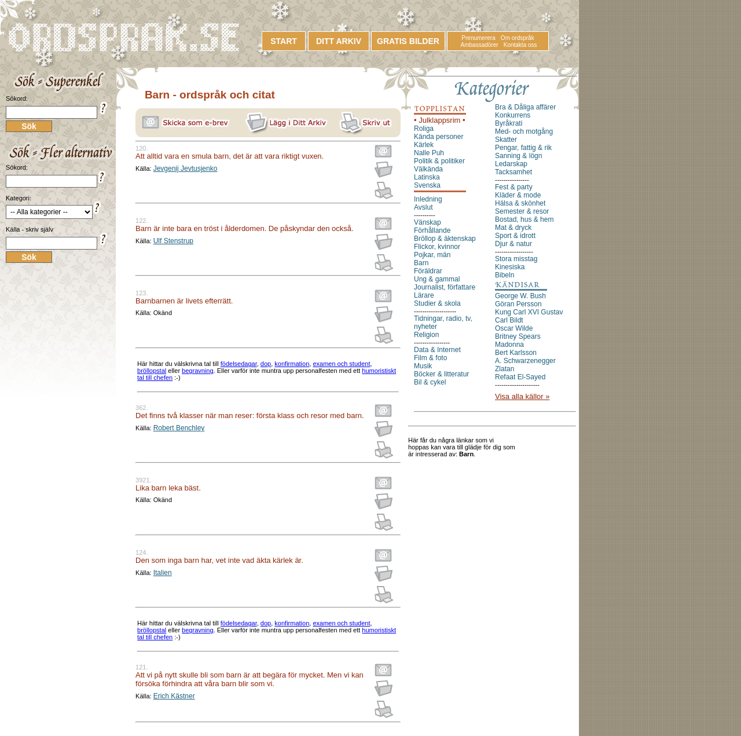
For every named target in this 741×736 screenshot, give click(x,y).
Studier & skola (437, 303)
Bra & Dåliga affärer (525, 107)
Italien (162, 573)
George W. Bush (520, 296)
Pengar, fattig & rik (523, 148)
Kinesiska (509, 267)
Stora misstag (516, 259)
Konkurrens (512, 115)
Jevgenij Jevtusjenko (185, 168)
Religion (426, 335)
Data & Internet (437, 350)
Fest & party (514, 187)
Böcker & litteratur (441, 374)
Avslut (423, 207)
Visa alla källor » (522, 396)
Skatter (506, 140)
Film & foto (430, 358)
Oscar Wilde (514, 328)
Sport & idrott (515, 236)
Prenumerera (478, 38)
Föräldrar (428, 271)
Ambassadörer (479, 45)
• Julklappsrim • (439, 120)
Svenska (427, 185)
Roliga (424, 129)
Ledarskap (511, 164)
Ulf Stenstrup (173, 241)
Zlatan (504, 369)
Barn (421, 263)
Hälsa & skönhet (520, 203)
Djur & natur (513, 244)
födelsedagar (239, 363)
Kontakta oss (520, 45)
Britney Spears (518, 336)
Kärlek (424, 145)
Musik (423, 366)
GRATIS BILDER (408, 41)
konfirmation (291, 363)
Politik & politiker (439, 161)
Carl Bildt (509, 320)
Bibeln (504, 275)
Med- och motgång (524, 131)
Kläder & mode (518, 195)
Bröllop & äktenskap (445, 239)
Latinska (427, 177)
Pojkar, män (432, 255)
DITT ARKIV (338, 41)
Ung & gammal (437, 279)
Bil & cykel (430, 382)
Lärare (424, 295)
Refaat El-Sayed (520, 377)
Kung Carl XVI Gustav (529, 312)
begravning (197, 370)
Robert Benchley (179, 428)
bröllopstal (151, 370)
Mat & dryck (513, 228)
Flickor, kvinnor (437, 247)
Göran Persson (518, 304)
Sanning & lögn (518, 156)
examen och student (341, 363)
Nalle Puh (429, 153)
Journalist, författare (444, 287)
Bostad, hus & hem (524, 219)
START (283, 41)
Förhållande (432, 230)
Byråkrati (508, 123)
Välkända (428, 169)
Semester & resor (522, 211)
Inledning (428, 199)
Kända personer (438, 137)
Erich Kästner (174, 696)
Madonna (509, 344)
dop (266, 363)
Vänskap (427, 222)
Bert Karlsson (516, 353)
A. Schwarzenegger (525, 361)
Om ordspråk (517, 38)
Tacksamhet (513, 172)
